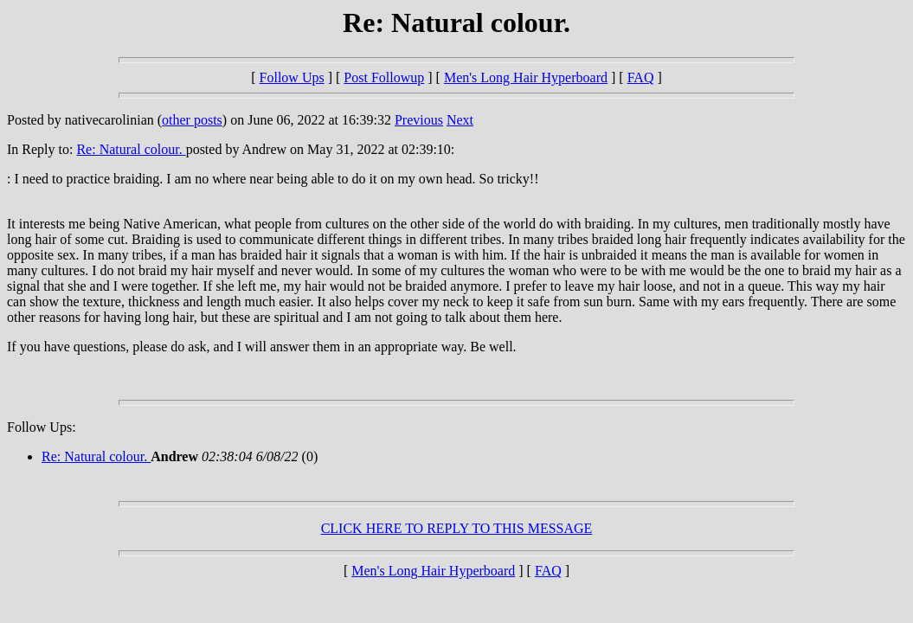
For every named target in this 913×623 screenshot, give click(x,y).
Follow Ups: (41, 427)
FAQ (640, 77)
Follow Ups (292, 77)
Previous (419, 119)
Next (460, 119)
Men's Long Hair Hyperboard (526, 77)
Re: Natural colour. (130, 149)
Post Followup (384, 77)
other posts (192, 119)
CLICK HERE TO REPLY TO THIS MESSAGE (457, 528)
